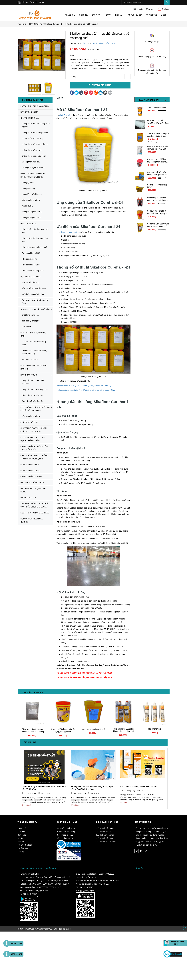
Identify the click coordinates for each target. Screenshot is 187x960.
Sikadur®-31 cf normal (156, 107)
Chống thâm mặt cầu (31, 162)
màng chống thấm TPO (32, 212)
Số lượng (73, 77)
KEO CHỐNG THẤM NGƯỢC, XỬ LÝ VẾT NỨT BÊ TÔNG (35, 409)
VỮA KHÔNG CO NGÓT (31, 277)
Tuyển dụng (151, 15)
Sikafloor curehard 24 (70, 232)
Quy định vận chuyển (105, 835)
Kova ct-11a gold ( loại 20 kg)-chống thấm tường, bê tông (158, 161)
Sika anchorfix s (154, 729)
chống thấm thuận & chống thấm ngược (36, 125)
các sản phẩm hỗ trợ (31, 200)
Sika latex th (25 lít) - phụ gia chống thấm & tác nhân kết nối (158, 136)
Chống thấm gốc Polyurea (33, 167)
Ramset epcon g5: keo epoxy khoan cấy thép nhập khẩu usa (156, 200)
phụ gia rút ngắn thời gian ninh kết (35, 231)
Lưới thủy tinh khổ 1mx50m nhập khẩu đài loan (157, 122)
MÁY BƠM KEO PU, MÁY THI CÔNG (33, 490)
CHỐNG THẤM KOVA (30, 465)
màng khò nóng (28, 188)
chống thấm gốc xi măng (32, 138)
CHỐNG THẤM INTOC (30, 471)
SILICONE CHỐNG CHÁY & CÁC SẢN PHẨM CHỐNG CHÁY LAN (35, 505)
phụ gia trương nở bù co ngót (34, 247)
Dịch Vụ (119, 15)
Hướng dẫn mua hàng (66, 832)
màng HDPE (27, 206)
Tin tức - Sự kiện (135, 15)
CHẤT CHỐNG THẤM (30, 118)
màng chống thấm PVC (32, 217)
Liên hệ (164, 15)
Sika (83, 43)
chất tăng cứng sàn (30, 315)
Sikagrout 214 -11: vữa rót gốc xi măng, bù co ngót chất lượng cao (158, 226)
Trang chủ (70, 15)
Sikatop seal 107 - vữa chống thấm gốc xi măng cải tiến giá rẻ (157, 174)
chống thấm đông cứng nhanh (35, 133)
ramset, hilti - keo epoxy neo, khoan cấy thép (34, 352)
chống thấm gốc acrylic (32, 150)
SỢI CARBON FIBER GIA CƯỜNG (32, 520)
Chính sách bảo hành (105, 828)
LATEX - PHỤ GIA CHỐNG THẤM (35, 106)
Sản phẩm (97, 15)
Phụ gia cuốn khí (29, 259)
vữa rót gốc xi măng (30, 282)
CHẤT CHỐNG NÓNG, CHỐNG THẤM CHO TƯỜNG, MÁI (34, 457)
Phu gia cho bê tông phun (33, 271)
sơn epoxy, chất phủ (31, 321)
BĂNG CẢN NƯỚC (29, 375)
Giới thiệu (83, 15)
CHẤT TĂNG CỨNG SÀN (104, 43)
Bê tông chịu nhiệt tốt (31, 253)
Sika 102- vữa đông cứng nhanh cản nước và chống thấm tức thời (33, 731)
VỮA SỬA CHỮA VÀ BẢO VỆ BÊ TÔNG (35, 302)
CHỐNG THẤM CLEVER (31, 477)
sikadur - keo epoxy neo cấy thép (34, 343)
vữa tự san (26, 327)
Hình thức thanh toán (66, 828)
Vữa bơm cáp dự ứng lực (33, 294)
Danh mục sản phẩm (32, 100)
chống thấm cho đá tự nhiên (34, 156)
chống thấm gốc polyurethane (35, 144)
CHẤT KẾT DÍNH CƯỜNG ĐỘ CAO (33, 334)
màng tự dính (28, 182)
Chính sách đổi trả (103, 832)
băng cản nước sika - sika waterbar (33, 382)
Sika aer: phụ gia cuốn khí (93, 729)
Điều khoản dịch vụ (65, 835)
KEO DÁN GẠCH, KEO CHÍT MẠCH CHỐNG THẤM (33, 439)
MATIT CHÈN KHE (29, 498)
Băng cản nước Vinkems (32, 395)
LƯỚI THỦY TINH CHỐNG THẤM (35, 513)
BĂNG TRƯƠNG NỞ (29, 112)
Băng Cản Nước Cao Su (32, 401)
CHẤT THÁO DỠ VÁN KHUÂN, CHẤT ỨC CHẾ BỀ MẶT (34, 429)
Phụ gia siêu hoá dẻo (31, 265)
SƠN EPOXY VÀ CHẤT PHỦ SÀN (35, 309)
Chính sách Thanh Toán (106, 842)
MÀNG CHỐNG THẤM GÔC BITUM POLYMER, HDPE (33, 175)
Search (167, 2)
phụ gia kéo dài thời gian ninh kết (35, 240)
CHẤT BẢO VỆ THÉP (30, 422)
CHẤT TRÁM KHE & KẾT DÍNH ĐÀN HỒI (34, 367)
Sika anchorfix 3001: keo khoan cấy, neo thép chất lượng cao (123, 731)
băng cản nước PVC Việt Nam (35, 389)
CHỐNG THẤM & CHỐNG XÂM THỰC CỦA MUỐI (34, 448)
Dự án (108, 15)
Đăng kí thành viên (65, 838)
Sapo (68, 929)
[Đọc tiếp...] (26, 805)
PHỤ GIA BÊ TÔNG (29, 224)
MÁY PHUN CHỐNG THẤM (32, 483)
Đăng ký (149, 9)
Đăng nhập (138, 9)
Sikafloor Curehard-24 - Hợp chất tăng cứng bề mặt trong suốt (71, 24)
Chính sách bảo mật (104, 838)
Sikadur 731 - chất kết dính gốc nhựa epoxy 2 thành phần (157, 213)
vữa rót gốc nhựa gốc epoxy (34, 288)
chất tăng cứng (65, 115)
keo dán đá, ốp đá (30, 359)
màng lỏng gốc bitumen (32, 194)
